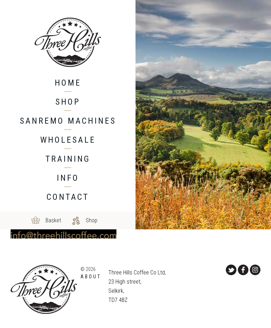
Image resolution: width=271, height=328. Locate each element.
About (90, 276)
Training (68, 159)
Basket (53, 220)
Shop (67, 102)
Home (68, 83)
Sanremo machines (68, 121)
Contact (68, 197)
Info (68, 178)
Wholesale (68, 140)
